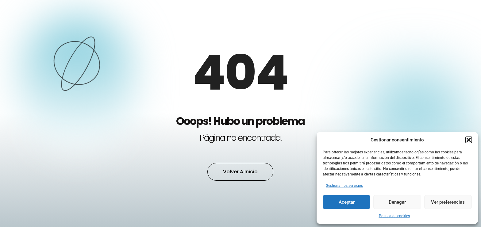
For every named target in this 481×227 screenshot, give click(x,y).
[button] (469, 140)
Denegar (397, 202)
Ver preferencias (448, 202)
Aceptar (347, 202)
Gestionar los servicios (344, 185)
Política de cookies (394, 216)
